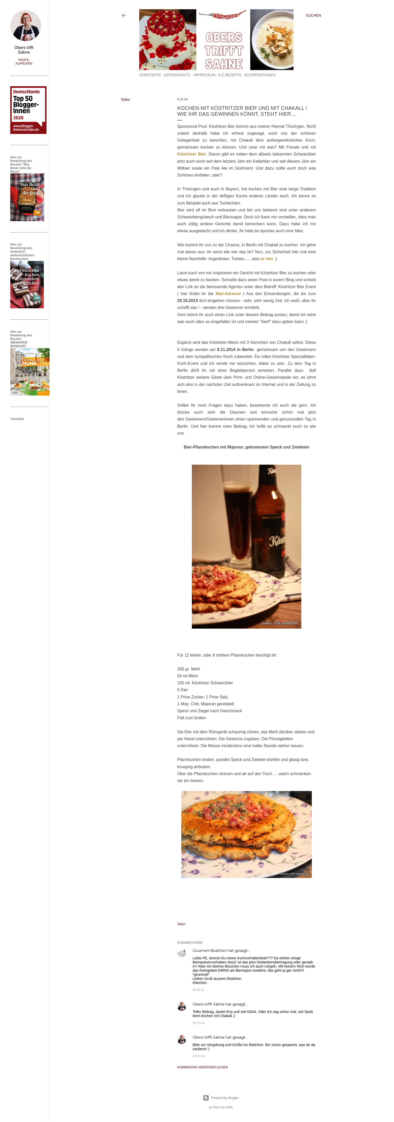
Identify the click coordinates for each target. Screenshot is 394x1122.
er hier (267, 259)
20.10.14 (199, 1023)
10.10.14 (198, 990)
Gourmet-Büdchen (210, 950)
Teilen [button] (125, 99)
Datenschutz (177, 75)
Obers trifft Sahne (208, 1004)
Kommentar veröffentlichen (202, 1067)
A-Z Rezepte (229, 75)
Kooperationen (260, 75)
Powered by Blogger (221, 1098)
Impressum (204, 75)
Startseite (150, 75)
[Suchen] (313, 15)
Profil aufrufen (23, 61)
